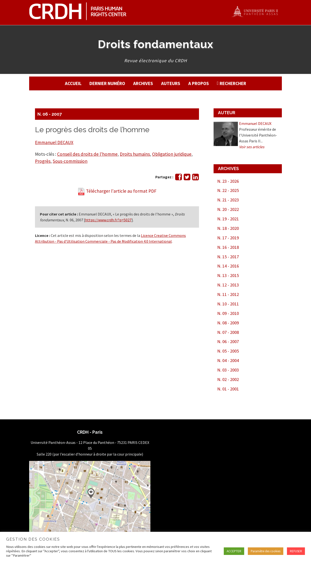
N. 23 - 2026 (228, 181)
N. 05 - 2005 (228, 351)
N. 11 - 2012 (228, 294)
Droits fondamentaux (155, 44)
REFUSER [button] (296, 551)
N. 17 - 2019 (228, 238)
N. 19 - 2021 (228, 219)
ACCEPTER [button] (234, 551)
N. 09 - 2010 (228, 313)
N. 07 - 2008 (228, 332)
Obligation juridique (171, 154)
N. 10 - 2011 (228, 304)
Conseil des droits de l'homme (87, 154)
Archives (143, 83)
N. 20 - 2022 (228, 209)
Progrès (43, 161)
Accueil (73, 83)
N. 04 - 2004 (228, 360)
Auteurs (170, 83)
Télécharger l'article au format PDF (116, 191)
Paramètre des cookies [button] (265, 551)
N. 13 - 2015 (228, 275)
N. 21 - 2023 (228, 200)
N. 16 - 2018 (228, 247)
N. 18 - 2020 (228, 228)
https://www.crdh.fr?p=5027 (108, 219)
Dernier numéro (107, 83)
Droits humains (135, 154)
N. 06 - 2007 (49, 114)
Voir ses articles (251, 146)
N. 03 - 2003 (228, 370)
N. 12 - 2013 (228, 285)
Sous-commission (70, 161)
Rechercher (233, 83)
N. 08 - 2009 (228, 323)
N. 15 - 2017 (228, 256)
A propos (198, 83)
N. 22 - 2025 (228, 190)
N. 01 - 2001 (228, 389)
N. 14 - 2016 (228, 266)
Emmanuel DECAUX (54, 142)
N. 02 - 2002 (228, 379)
